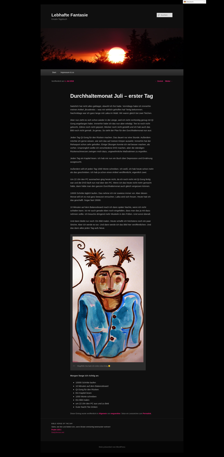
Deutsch (189, 2)
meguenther (115, 414)
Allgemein (103, 414)
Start (54, 72)
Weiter (169, 81)
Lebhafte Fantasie (69, 15)
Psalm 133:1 (56, 430)
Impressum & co (67, 72)
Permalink (147, 414)
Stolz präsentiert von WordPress (112, 447)
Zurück (159, 81)
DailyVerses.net (57, 432)
